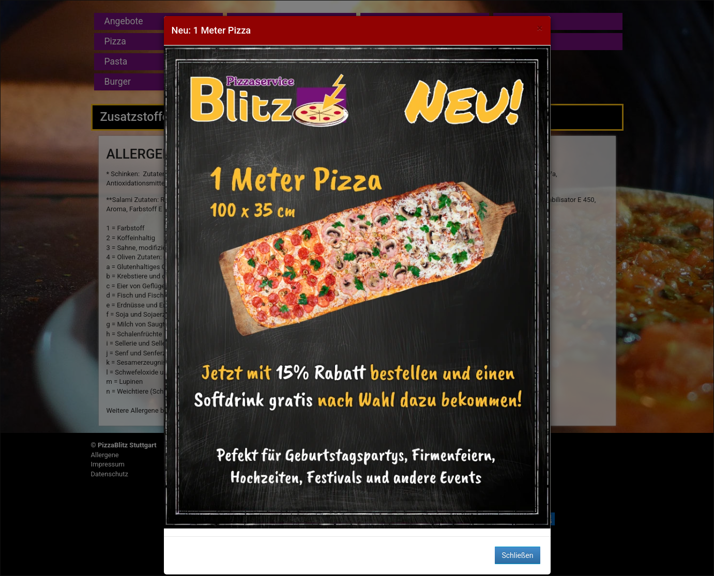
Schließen (517, 555)
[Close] (539, 28)
